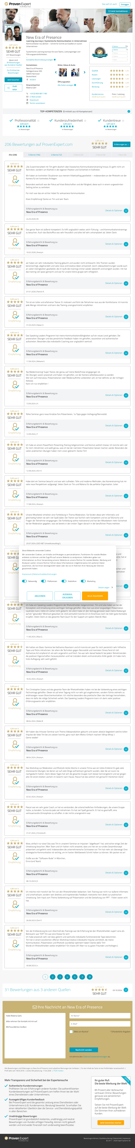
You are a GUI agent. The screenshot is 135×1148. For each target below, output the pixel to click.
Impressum (32, 574)
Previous (55, 72)
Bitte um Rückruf (81, 1031)
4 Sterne (115, 49)
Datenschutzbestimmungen (50, 574)
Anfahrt (33, 79)
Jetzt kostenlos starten (110, 1122)
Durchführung (97, 82)
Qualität (95, 70)
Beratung (95, 86)
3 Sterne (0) (78, 154)
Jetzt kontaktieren (118, 11)
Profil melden (58, 1070)
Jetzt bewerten (13, 79)
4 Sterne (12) (56, 154)
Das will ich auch (109, 4)
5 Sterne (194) (34, 154)
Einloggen (125, 4)
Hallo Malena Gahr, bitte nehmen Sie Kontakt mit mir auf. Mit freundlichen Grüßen (35, 1035)
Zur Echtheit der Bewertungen (13, 71)
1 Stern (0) (122, 154)
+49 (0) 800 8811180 (38, 93)
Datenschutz (117, 1138)
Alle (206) (13, 154)
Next (84, 72)
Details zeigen (99, 587)
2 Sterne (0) (100, 154)
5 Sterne (115, 46)
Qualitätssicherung (106, 1138)
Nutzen (95, 74)
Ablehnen (40, 595)
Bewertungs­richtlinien (91, 1138)
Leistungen (96, 78)
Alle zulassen (95, 595)
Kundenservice (98, 94)
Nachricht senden (84, 1049)
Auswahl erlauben (67, 596)
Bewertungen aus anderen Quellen (13, 63)
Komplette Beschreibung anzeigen (40, 59)
